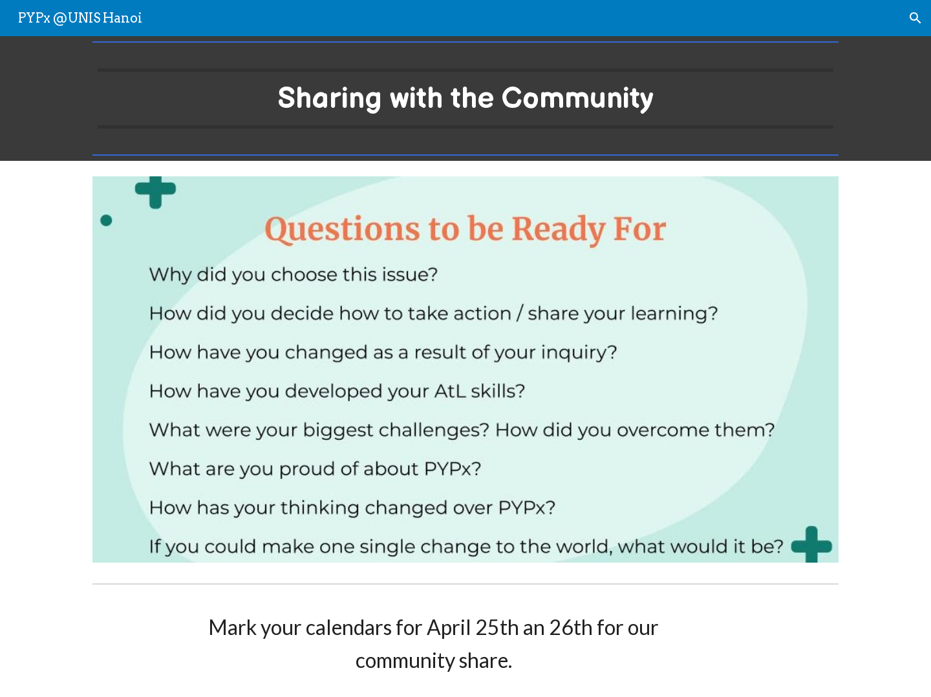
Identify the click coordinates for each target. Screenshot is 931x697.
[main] (465, 98)
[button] (915, 18)
